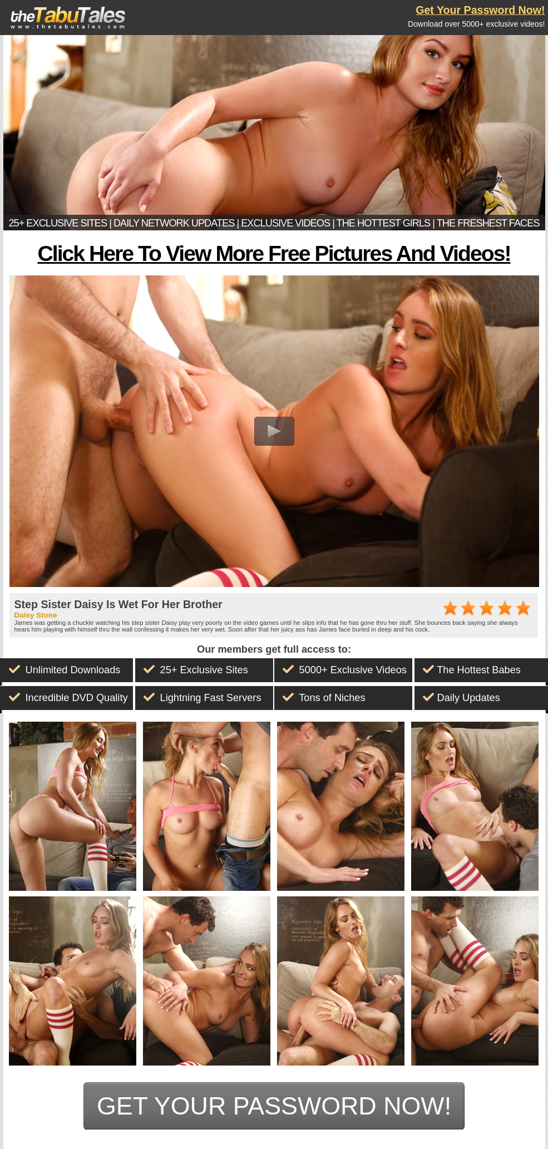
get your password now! (274, 1106)
